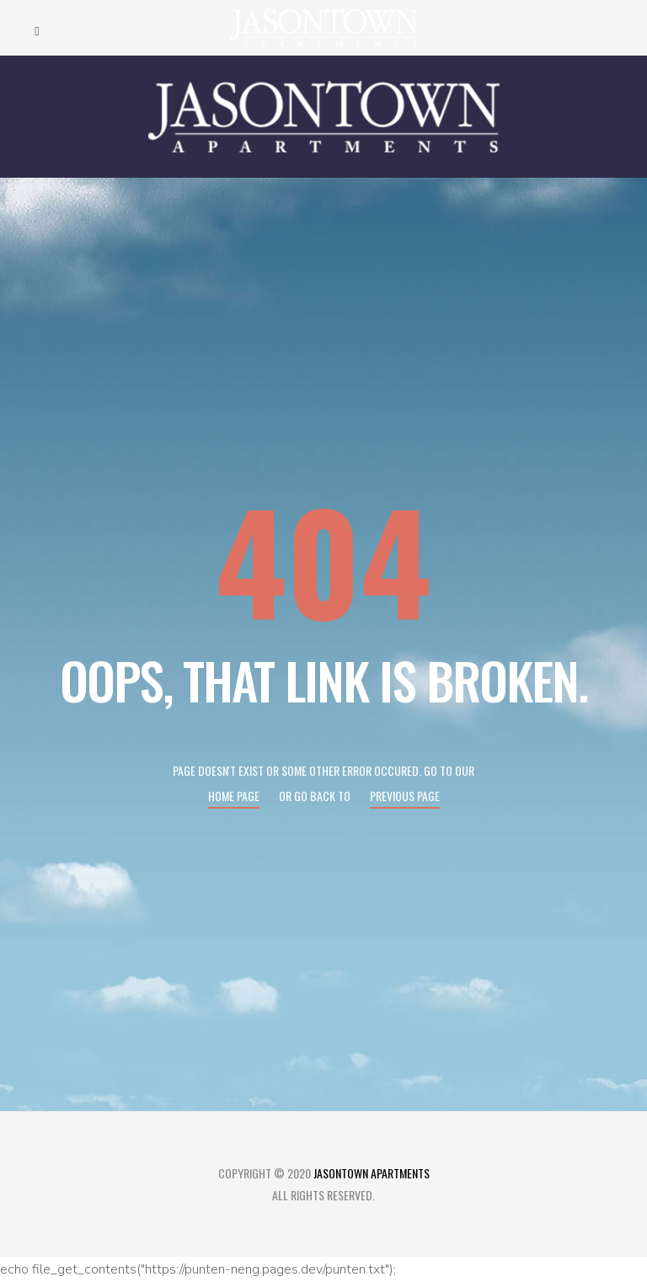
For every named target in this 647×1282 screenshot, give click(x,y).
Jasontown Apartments (371, 1173)
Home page (233, 795)
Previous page (405, 795)
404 (323, 559)
